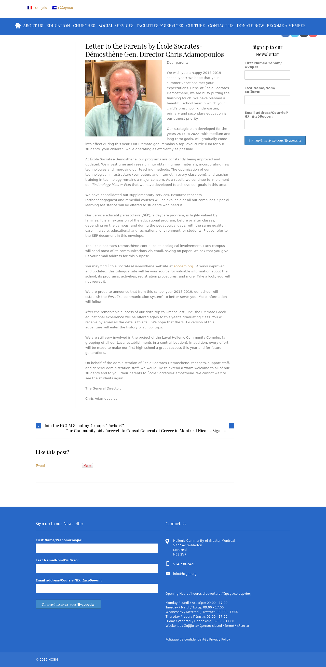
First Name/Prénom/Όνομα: (263, 65)
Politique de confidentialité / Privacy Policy (198, 639)
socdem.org (183, 266)
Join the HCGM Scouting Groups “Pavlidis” (84, 425)
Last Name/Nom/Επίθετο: (259, 90)
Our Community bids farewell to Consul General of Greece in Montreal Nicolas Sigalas (145, 430)
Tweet (40, 465)
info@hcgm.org (185, 574)
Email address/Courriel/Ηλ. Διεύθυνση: (266, 114)
